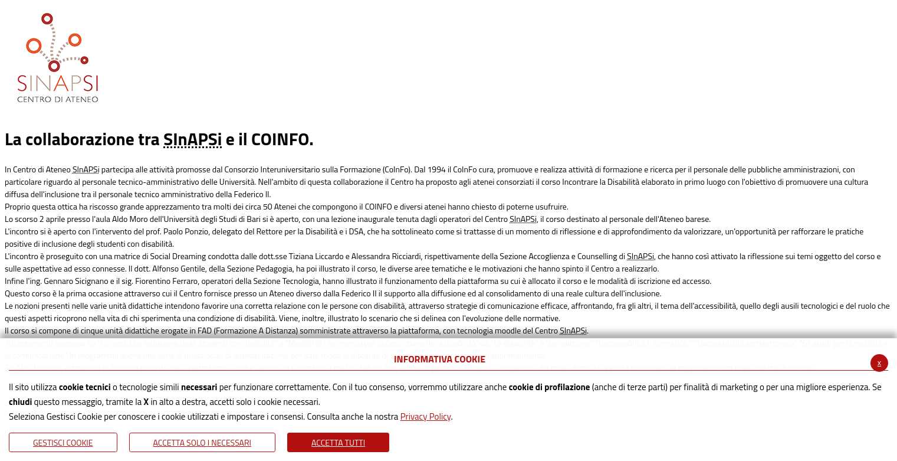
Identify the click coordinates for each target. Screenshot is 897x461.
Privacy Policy (425, 416)
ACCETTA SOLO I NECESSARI (202, 442)
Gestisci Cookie (63, 442)
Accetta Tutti (338, 442)
